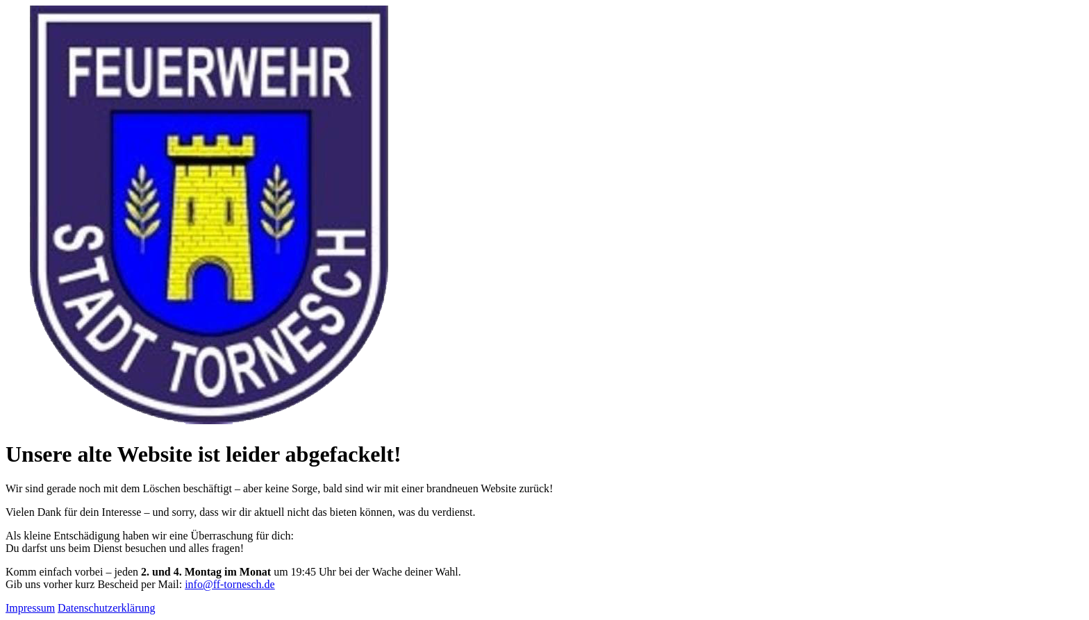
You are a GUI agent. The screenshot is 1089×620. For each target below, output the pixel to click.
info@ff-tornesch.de (230, 584)
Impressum (30, 608)
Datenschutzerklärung (106, 608)
